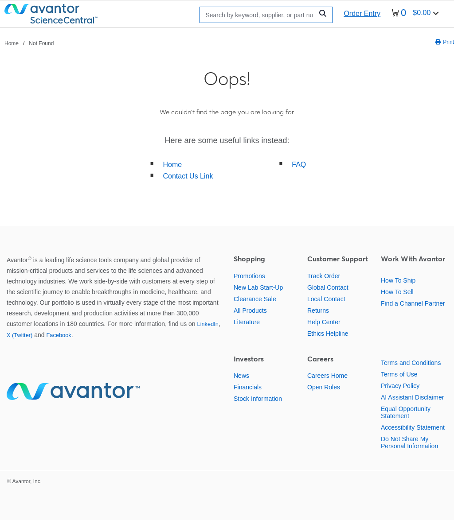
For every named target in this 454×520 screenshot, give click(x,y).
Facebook (58, 335)
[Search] (258, 15)
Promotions (249, 275)
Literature (247, 322)
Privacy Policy (400, 385)
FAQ (299, 164)
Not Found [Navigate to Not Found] (41, 43)
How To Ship (398, 280)
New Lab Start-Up (258, 287)
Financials (248, 387)
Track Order (323, 275)
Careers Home (327, 375)
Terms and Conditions (411, 362)
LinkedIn (208, 324)
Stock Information (258, 398)
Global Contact (327, 287)
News (241, 375)
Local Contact (326, 299)
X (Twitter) (19, 335)
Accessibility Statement (413, 427)
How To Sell (397, 291)
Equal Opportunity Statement (406, 412)
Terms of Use (399, 374)
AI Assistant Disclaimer (412, 397)
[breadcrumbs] (29, 43)
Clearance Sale (255, 299)
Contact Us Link (188, 176)
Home (172, 164)
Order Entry (362, 13)
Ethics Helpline (327, 333)
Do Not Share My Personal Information (409, 442)
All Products (250, 310)
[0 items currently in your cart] (414, 14)
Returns (318, 310)
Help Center (323, 322)
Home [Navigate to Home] (11, 43)
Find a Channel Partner (413, 303)
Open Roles (323, 387)
